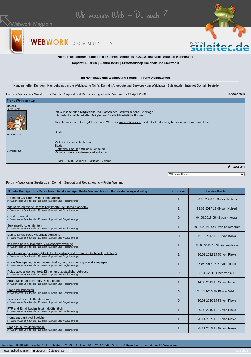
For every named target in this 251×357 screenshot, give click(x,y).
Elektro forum (110, 63)
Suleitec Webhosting (178, 56)
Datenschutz (56, 350)
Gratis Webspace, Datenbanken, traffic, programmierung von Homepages (57, 262)
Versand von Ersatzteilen (72, 152)
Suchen (112, 56)
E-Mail (69, 161)
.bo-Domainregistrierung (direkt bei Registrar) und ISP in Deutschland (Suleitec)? (62, 253)
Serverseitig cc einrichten (24, 225)
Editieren (93, 161)
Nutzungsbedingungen (16, 350)
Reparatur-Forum (84, 63)
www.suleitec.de (130, 122)
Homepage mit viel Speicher (26, 317)
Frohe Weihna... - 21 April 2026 (124, 94)
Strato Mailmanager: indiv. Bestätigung (33, 280)
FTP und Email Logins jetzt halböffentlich (35, 308)
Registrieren (77, 56)
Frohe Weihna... (114, 182)
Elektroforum (98, 152)
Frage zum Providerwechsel (26, 327)
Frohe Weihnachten (20, 290)
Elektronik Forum (66, 149)
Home (62, 56)
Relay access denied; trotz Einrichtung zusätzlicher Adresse (47, 271)
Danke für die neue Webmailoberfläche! (34, 234)
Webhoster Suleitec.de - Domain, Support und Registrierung (59, 94)
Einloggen (96, 56)
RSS (69, 350)
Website (81, 161)
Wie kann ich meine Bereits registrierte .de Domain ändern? (47, 207)
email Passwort (17, 216)
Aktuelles (127, 56)
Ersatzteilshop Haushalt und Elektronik (150, 63)
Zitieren (106, 161)
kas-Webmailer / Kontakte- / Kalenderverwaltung (40, 244)
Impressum (39, 350)
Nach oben (241, 350)
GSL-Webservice (148, 56)
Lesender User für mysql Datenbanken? (34, 197)
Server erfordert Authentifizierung (29, 299)
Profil (60, 161)
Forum (10, 94)
